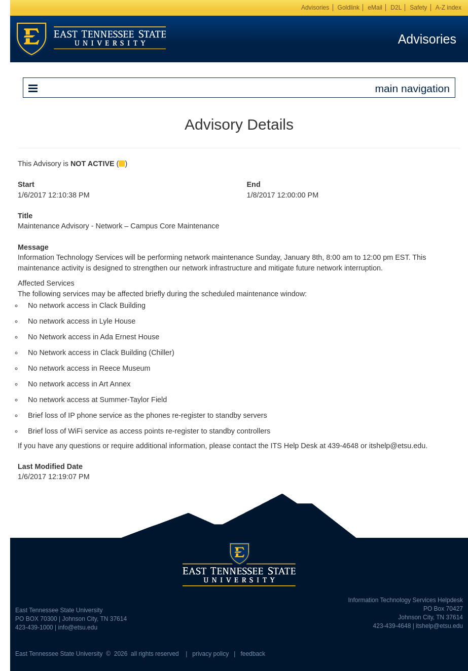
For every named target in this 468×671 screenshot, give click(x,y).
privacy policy (210, 653)
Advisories (315, 7)
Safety (418, 7)
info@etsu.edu (78, 627)
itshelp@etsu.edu (439, 625)
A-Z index (448, 7)
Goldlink (348, 7)
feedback (252, 653)
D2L (396, 7)
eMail (375, 7)
